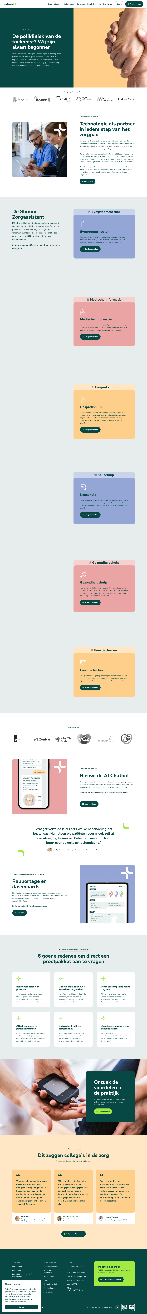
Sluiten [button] (21, 1307)
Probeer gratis (134, 4)
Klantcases (81, 4)
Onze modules (54, 4)
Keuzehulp (47, 1280)
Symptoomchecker (51, 1266)
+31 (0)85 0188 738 (75, 1280)
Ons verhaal (107, 4)
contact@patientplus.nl (76, 1276)
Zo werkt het (19, 913)
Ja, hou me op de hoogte (110, 1279)
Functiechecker (49, 1288)
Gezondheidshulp (50, 1284)
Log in (119, 4)
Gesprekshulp (49, 1276)
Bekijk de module (90, 249)
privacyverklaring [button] (21, 1301)
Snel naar (16, 1262)
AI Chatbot (47, 1292)
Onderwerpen (68, 4)
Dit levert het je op (89, 804)
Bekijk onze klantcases (73, 1234)
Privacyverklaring (107, 1307)
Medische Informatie (47, 1271)
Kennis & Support (94, 4)
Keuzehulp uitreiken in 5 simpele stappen (22, 1275)
